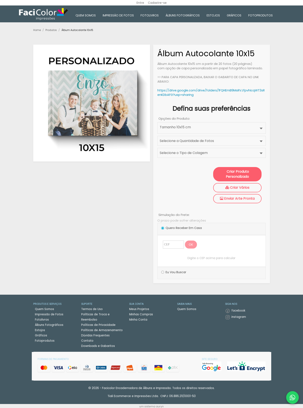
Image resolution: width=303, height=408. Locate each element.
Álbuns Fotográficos (183, 15)
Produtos (51, 30)
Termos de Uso (92, 309)
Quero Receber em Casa (184, 228)
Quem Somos (86, 15)
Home (37, 30)
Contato (87, 341)
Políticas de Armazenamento (102, 330)
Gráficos (234, 15)
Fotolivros (150, 15)
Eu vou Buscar (176, 272)
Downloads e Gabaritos (98, 346)
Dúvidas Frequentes (95, 335)
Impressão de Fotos (118, 15)
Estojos (213, 15)
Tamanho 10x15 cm (175, 127)
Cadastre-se (157, 3)
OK (191, 244)
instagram (238, 317)
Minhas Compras (141, 314)
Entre (140, 3)
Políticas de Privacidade (98, 325)
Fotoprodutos (260, 15)
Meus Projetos (139, 309)
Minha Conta (138, 320)
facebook (238, 311)
